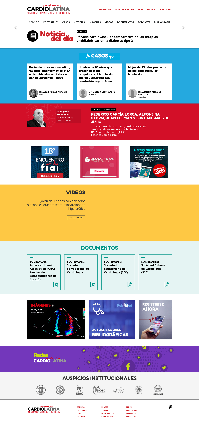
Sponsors (151, 9)
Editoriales (50, 22)
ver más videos (76, 218)
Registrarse (105, 9)
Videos (109, 22)
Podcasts (144, 22)
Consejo (34, 22)
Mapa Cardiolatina (124, 9)
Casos (66, 22)
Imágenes (95, 22)
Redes (140, 9)
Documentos (125, 22)
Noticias (79, 22)
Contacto (165, 9)
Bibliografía (162, 22)
